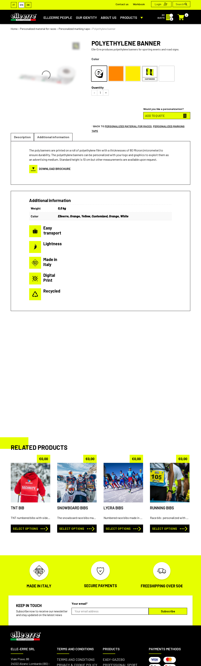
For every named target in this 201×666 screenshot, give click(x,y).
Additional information (53, 137)
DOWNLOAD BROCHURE (50, 168)
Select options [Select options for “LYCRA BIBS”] (118, 528)
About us (108, 17)
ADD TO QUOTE (155, 115)
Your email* (80, 603)
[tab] (22, 137)
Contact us (122, 4)
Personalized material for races (38, 28)
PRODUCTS (132, 17)
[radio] (99, 73)
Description (22, 137)
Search (181, 4)
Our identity (86, 17)
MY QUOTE (165, 16)
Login (161, 4)
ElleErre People (58, 17)
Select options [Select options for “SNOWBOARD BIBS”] (71, 528)
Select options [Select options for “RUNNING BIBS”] (164, 528)
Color (95, 59)
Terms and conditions (76, 659)
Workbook (139, 4)
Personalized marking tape (74, 28)
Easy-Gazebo (114, 659)
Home (14, 28)
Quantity (97, 87)
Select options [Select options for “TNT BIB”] (25, 528)
